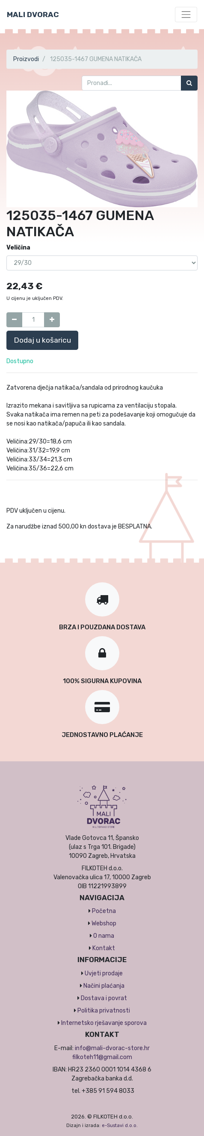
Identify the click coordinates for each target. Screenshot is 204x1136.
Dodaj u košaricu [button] (42, 340)
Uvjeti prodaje (104, 973)
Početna (104, 911)
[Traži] (189, 83)
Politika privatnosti (103, 1010)
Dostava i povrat (104, 998)
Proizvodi (26, 59)
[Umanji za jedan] (14, 319)
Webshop (104, 923)
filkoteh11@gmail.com (102, 1057)
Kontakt (103, 948)
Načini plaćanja (103, 985)
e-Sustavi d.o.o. (120, 1125)
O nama (103, 935)
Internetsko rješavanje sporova (104, 1023)
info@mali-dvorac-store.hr (112, 1048)
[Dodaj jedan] (52, 319)
